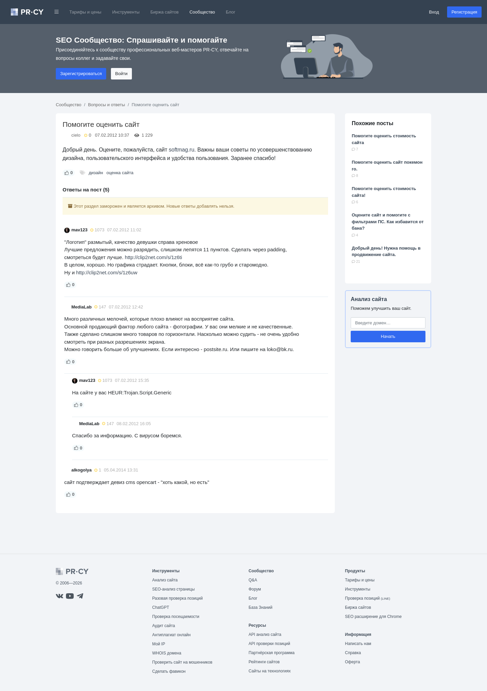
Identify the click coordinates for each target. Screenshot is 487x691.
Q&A (253, 580)
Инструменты (126, 12)
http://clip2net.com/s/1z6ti (153, 257)
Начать (388, 336)
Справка (353, 652)
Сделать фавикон (169, 671)
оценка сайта (120, 172)
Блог (230, 12)
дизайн (96, 172)
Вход (434, 12)
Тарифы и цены (85, 12)
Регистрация (464, 12)
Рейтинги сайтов (264, 662)
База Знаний (261, 607)
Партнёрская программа (272, 652)
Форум (255, 589)
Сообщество (202, 12)
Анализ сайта (369, 299)
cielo (75, 135)
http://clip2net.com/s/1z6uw (106, 272)
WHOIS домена (166, 653)
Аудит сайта (163, 625)
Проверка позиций (367, 598)
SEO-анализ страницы (173, 589)
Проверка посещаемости (175, 616)
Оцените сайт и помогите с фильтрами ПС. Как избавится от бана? (388, 221)
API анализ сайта (265, 634)
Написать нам (358, 643)
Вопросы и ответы (106, 104)
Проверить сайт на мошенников (182, 662)
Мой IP (158, 644)
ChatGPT (160, 607)
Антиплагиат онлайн (171, 634)
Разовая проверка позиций (177, 598)
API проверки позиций (269, 643)
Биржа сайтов (164, 12)
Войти (121, 73)
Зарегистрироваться (81, 73)
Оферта (352, 662)
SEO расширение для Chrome (373, 616)
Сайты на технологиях (270, 671)
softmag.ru (181, 150)
